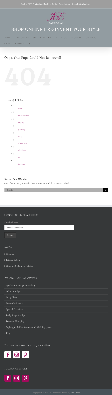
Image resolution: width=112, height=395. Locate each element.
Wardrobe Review (14, 303)
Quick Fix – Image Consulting (20, 285)
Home (20, 108)
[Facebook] (7, 354)
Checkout (22, 150)
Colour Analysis (13, 291)
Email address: (11, 222)
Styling (21, 122)
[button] (29, 44)
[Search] (105, 190)
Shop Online (23, 115)
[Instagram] (16, 354)
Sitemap (10, 254)
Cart (20, 157)
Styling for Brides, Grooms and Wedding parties (29, 327)
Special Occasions (14, 309)
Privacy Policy (13, 260)
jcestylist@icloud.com (81, 4)
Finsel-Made (75, 392)
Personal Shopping (15, 321)
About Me (22, 143)
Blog (20, 136)
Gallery (21, 129)
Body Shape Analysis (16, 315)
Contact (21, 164)
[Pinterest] (25, 354)
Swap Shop (11, 297)
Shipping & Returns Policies (19, 266)
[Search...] (53, 190)
